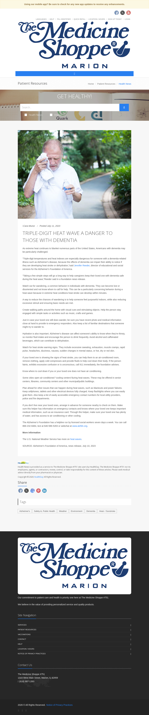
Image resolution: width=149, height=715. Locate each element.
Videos (56, 114)
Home (91, 84)
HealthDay (38, 477)
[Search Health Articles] (69, 107)
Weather (63, 511)
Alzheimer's (24, 511)
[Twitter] (22, 710)
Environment (76, 511)
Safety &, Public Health (44, 511)
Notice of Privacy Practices (32, 654)
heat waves (75, 439)
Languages (41, 19)
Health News (33, 114)
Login (127, 19)
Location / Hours (97, 19)
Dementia (90, 511)
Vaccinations (24, 634)
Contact (22, 639)
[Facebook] (18, 710)
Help (52, 19)
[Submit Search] (124, 107)
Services (22, 625)
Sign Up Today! (115, 19)
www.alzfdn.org (79, 426)
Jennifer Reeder (82, 265)
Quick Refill (80, 19)
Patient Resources (106, 84)
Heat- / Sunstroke (107, 511)
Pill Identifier (64, 19)
